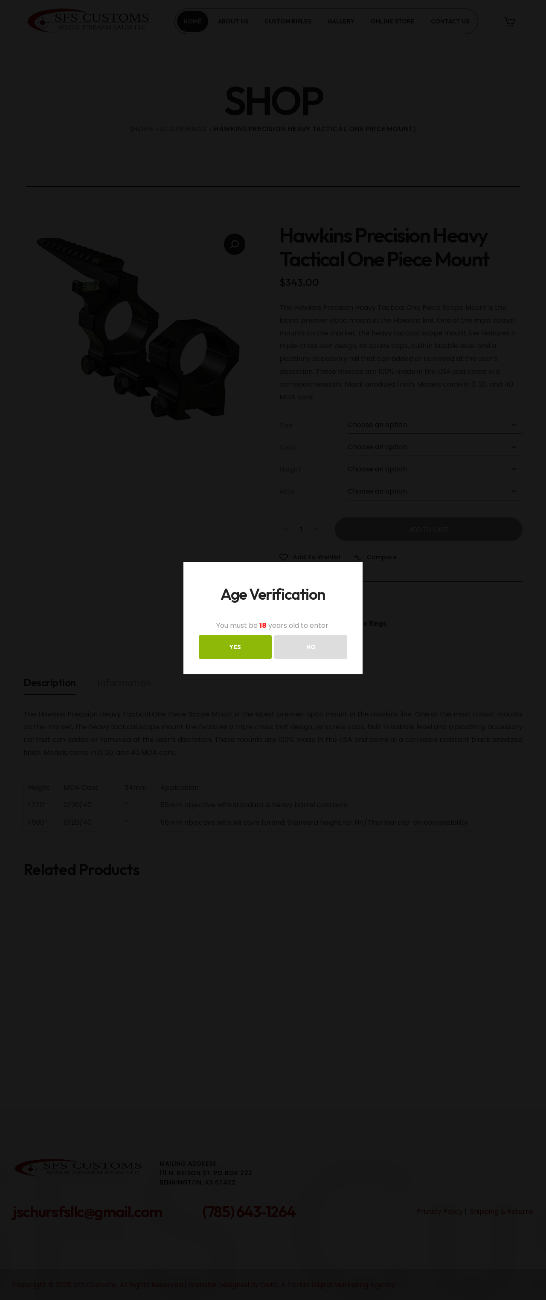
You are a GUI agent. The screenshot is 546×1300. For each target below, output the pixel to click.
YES (235, 647)
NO (311, 647)
